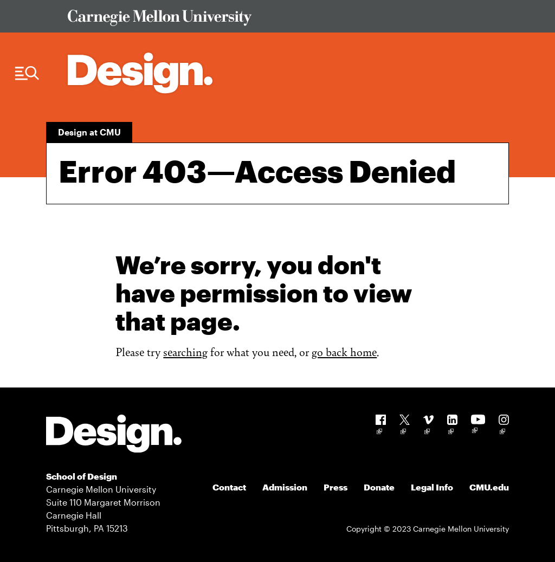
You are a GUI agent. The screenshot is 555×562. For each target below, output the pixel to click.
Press (335, 487)
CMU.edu (489, 487)
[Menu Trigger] (27, 73)
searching (185, 351)
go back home (344, 351)
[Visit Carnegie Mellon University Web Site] (282, 20)
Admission (284, 487)
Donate (379, 487)
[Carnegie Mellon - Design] (114, 435)
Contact (229, 487)
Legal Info (432, 487)
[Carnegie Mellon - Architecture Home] (140, 73)
